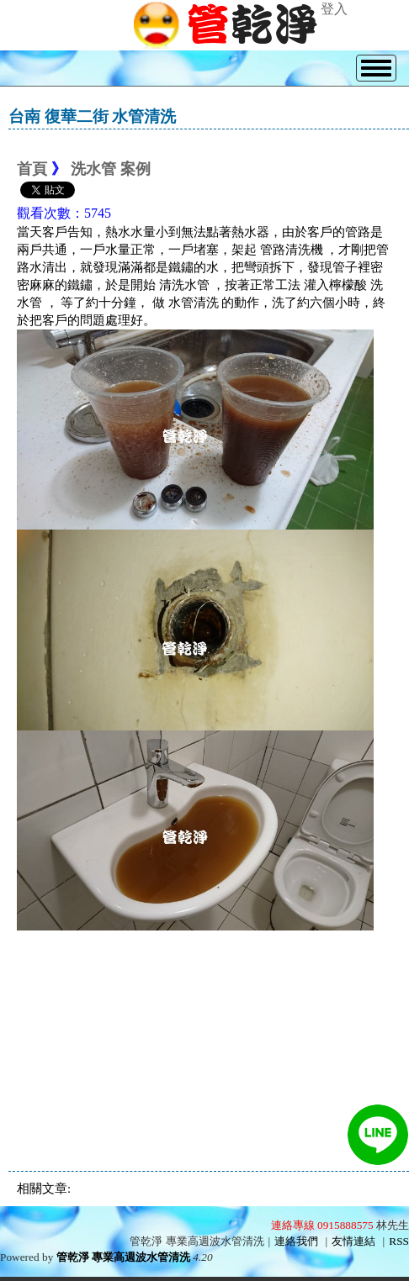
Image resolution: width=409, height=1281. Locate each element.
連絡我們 (296, 1241)
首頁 (32, 169)
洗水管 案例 (111, 169)
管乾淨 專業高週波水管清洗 (123, 1257)
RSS (399, 1241)
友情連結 (353, 1241)
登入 (334, 9)
